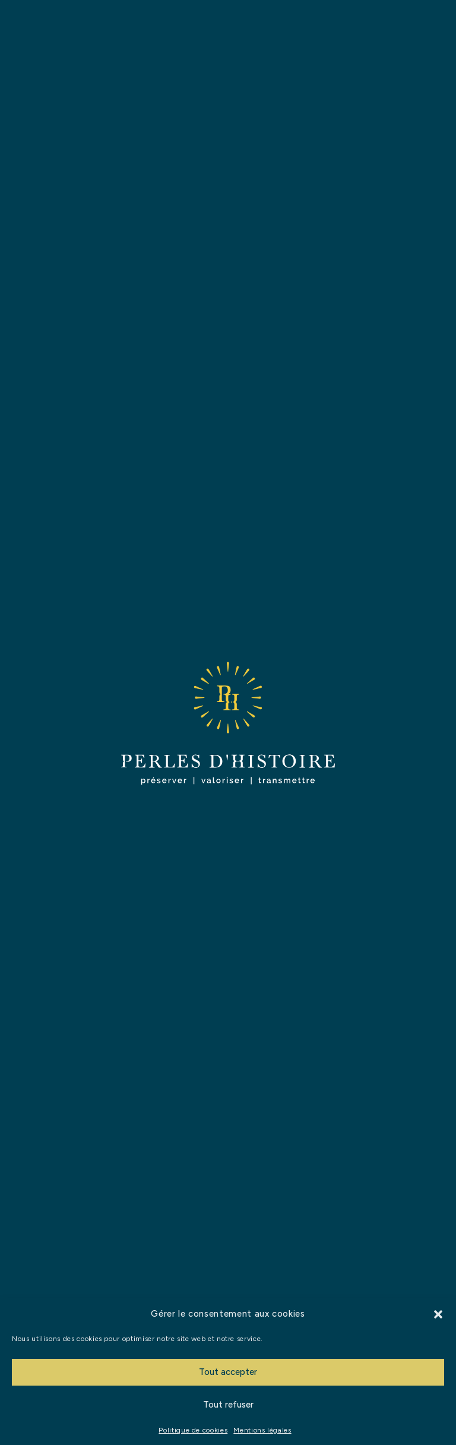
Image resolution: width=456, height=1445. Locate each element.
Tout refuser (228, 1404)
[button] (438, 1314)
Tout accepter (228, 1372)
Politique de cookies (193, 1430)
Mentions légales (262, 1430)
